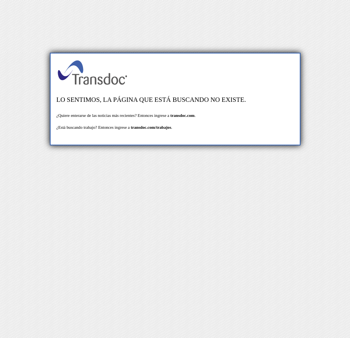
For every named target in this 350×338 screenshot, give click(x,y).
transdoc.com (182, 115)
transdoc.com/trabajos (151, 127)
